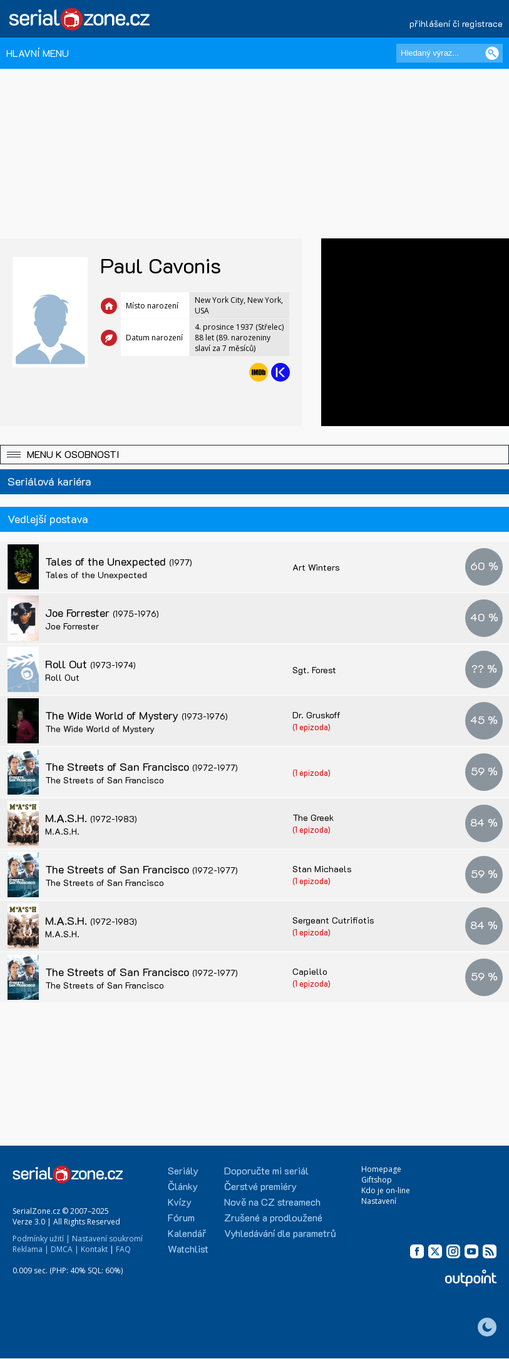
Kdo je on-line (385, 1190)
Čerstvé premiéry (260, 1186)
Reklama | (31, 1249)
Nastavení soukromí (107, 1238)
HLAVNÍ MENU (37, 52)
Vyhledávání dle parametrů (280, 1232)
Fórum (181, 1217)
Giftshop (376, 1179)
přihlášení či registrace (456, 23)
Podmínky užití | (41, 1238)
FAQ (123, 1249)
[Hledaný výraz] (449, 53)
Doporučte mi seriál (266, 1170)
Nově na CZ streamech (272, 1201)
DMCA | (65, 1249)
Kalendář (187, 1232)
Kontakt (94, 1249)
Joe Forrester (102, 612)
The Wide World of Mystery (136, 715)
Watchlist (188, 1248)
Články (183, 1186)
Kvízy (180, 1201)
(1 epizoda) (311, 726)
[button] (254, 454)
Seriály (183, 1170)
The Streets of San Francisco (141, 766)
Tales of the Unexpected (118, 561)
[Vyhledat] (492, 53)
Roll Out (90, 663)
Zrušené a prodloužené (273, 1217)
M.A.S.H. (91, 817)
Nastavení (378, 1201)
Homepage (381, 1169)
